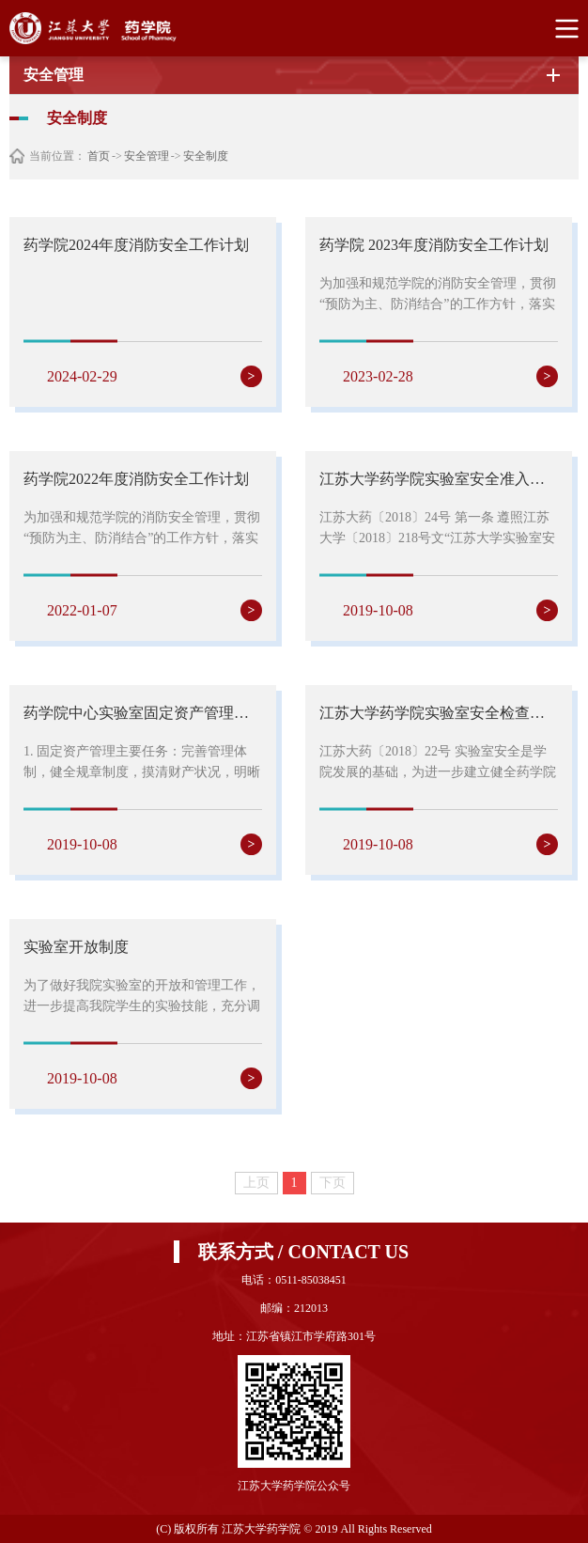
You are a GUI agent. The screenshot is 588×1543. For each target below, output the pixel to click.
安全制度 (205, 156)
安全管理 (146, 156)
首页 (98, 156)
